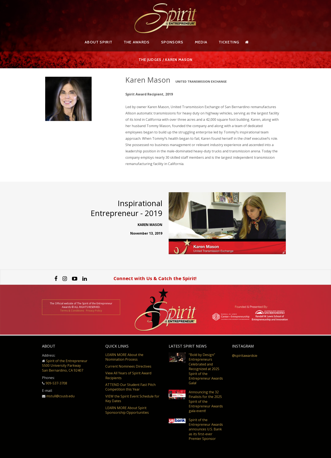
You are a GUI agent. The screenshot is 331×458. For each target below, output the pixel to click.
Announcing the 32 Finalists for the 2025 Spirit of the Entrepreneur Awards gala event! (206, 402)
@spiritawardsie (244, 355)
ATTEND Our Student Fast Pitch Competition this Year (130, 387)
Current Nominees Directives (128, 366)
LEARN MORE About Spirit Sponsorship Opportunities (127, 410)
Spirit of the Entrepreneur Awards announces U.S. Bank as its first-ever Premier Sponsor (206, 429)
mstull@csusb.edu (60, 396)
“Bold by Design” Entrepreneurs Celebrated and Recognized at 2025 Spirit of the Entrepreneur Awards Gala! (206, 369)
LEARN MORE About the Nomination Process (124, 357)
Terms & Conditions (72, 311)
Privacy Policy (94, 311)
